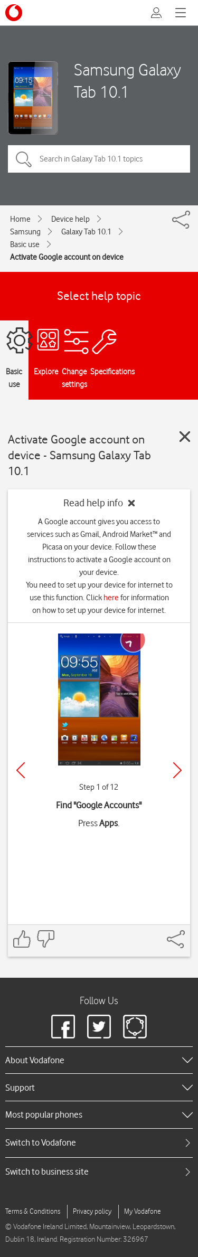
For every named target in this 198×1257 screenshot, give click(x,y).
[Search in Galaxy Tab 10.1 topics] (99, 159)
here (111, 597)
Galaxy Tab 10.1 (86, 232)
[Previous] (20, 770)
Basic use (25, 244)
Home (20, 219)
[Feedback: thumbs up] (22, 939)
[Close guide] (185, 436)
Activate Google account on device (67, 257)
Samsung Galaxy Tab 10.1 (127, 80)
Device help (70, 219)
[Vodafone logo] (13, 12)
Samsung (25, 232)
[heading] (99, 1060)
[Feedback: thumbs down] (45, 939)
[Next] (177, 770)
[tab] (99, 1142)
